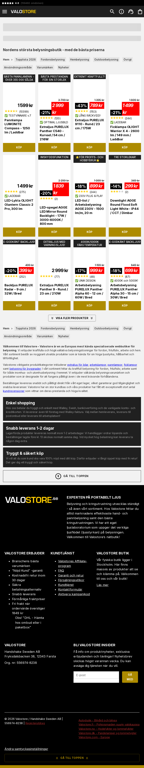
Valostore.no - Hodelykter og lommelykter (106, 729)
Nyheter (63, 67)
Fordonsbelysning (53, 59)
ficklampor (130, 364)
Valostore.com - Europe (94, 737)
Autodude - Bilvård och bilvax (98, 720)
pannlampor (115, 364)
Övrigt (128, 59)
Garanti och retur (71, 575)
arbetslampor (98, 364)
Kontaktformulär (70, 589)
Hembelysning (79, 59)
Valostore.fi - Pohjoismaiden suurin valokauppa (109, 724)
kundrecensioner (14, 391)
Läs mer (103, 585)
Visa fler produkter (72, 318)
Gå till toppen (71, 476)
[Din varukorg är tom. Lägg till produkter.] (140, 12)
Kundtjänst (66, 585)
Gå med (130, 677)
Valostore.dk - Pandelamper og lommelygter (107, 733)
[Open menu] (4, 11)
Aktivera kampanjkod (74, 594)
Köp (19, 147)
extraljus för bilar (77, 364)
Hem (6, 59)
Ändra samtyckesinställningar (26, 749)
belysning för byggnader (25, 368)
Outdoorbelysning (106, 59)
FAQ (61, 570)
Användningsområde (18, 67)
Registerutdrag (35, 723)
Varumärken (45, 67)
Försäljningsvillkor (71, 580)
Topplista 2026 (26, 59)
